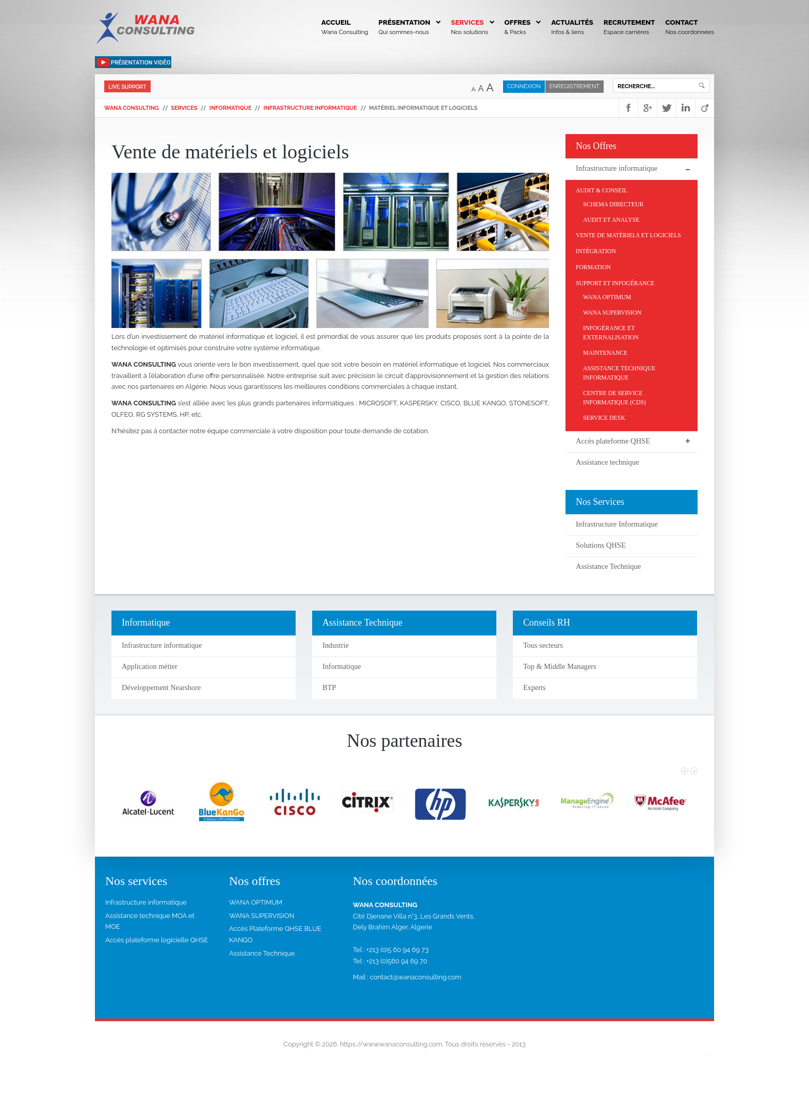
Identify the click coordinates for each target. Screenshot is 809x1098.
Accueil (336, 22)
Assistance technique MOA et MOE (150, 921)
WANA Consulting (131, 108)
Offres (518, 22)
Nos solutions (469, 32)
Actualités (572, 22)
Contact (681, 22)
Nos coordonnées (689, 32)
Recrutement (629, 22)
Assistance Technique (262, 953)
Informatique (230, 108)
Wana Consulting (344, 32)
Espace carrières (626, 32)
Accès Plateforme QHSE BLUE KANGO (275, 934)
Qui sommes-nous (404, 32)
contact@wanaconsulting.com (415, 977)
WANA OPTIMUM (255, 902)
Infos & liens (567, 32)
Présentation (404, 22)
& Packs (515, 32)
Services (467, 22)
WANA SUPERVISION (261, 916)
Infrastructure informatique (310, 108)
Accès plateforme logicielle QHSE (156, 940)
